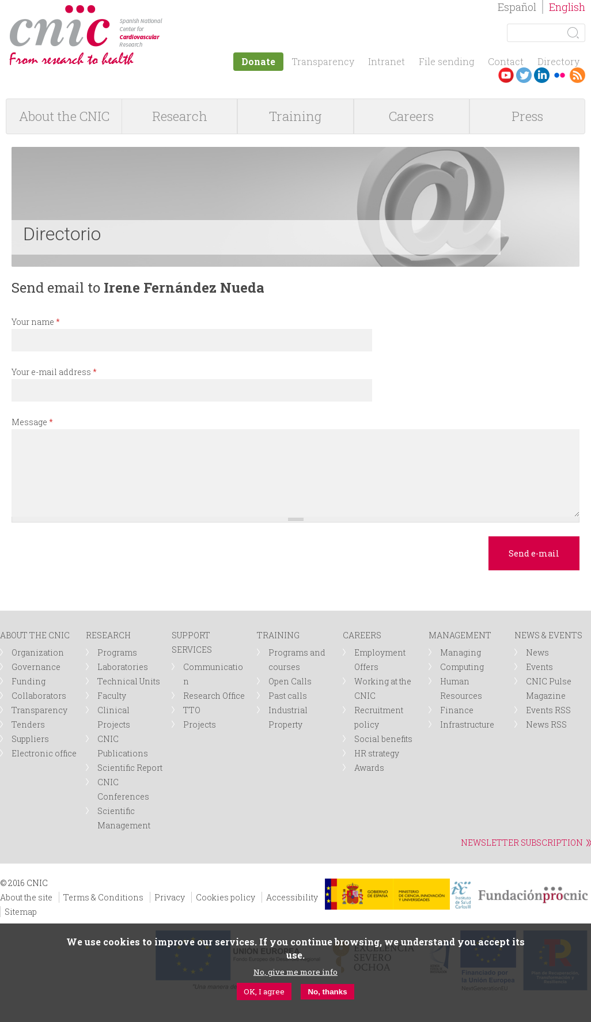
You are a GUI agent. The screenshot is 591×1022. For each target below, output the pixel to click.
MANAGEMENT (460, 635)
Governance (36, 666)
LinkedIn (542, 75)
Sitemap (21, 911)
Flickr (559, 75)
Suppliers (30, 738)
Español (517, 7)
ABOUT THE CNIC (35, 635)
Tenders (28, 724)
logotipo (171, 11)
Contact (506, 61)
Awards (369, 767)
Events (539, 666)
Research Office (214, 695)
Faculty (111, 695)
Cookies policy (225, 897)
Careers (411, 116)
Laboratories (122, 666)
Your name (36, 321)
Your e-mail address (54, 371)
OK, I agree (264, 991)
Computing (462, 666)
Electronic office (44, 753)
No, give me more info (295, 972)
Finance (456, 710)
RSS (577, 75)
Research (179, 116)
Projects (199, 724)
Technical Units (128, 681)
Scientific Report (129, 767)
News (537, 652)
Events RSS (548, 710)
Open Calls (290, 681)
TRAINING (278, 635)
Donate (258, 61)
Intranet (386, 61)
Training (295, 116)
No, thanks (327, 991)
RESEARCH (108, 635)
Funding (29, 681)
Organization (38, 652)
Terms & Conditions (103, 897)
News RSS (546, 724)
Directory (558, 61)
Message (32, 422)
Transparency (322, 61)
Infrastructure (467, 724)
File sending (446, 61)
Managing (460, 652)
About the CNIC (64, 116)
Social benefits (383, 738)
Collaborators (39, 695)
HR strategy (376, 753)
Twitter (524, 75)
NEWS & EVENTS (548, 635)
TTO (191, 710)
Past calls (287, 695)
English (567, 7)
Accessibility (292, 897)
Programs (117, 652)
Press (527, 116)
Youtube (506, 75)
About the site (26, 897)
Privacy (169, 897)
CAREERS (362, 635)
